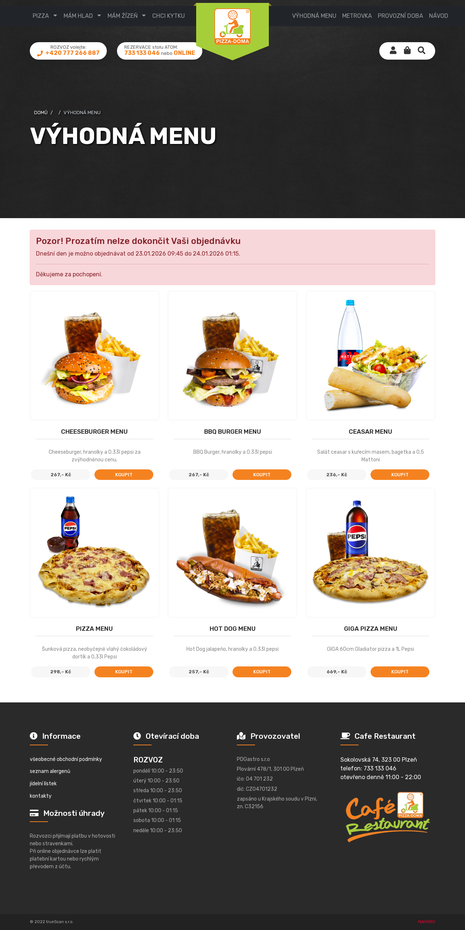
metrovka (357, 15)
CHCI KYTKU (168, 15)
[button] (407, 50)
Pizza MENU (94, 628)
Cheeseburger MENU (94, 431)
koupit (124, 474)
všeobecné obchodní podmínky (66, 759)
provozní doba (400, 15)
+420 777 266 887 (72, 52)
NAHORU (426, 921)
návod (438, 15)
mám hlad (78, 15)
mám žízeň (123, 15)
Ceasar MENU (370, 431)
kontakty (41, 796)
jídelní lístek (43, 784)
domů (41, 112)
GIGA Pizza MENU (370, 628)
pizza (41, 15)
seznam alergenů (50, 771)
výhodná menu (314, 15)
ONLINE (184, 52)
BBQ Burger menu (232, 431)
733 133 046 (142, 52)
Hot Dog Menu (233, 628)
